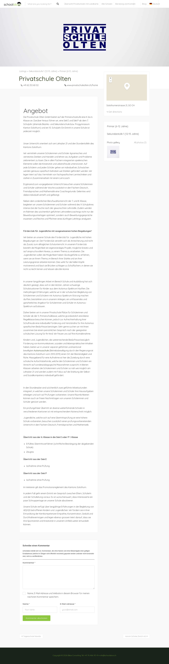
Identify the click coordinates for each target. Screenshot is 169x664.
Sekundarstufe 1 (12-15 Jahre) (43, 71)
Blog (144, 4)
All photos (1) (140, 142)
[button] (128, 86)
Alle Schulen (107, 4)
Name (26, 604)
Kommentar (29, 562)
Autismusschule (41, 350)
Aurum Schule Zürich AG (135, 636)
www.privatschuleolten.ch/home (82, 85)
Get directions (115, 111)
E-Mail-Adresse (67, 604)
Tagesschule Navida (32, 636)
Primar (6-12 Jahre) (69, 71)
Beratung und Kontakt (125, 4)
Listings (22, 71)
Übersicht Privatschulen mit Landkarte (81, 4)
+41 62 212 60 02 (30, 85)
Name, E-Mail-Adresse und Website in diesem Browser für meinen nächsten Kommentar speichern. (58, 595)
